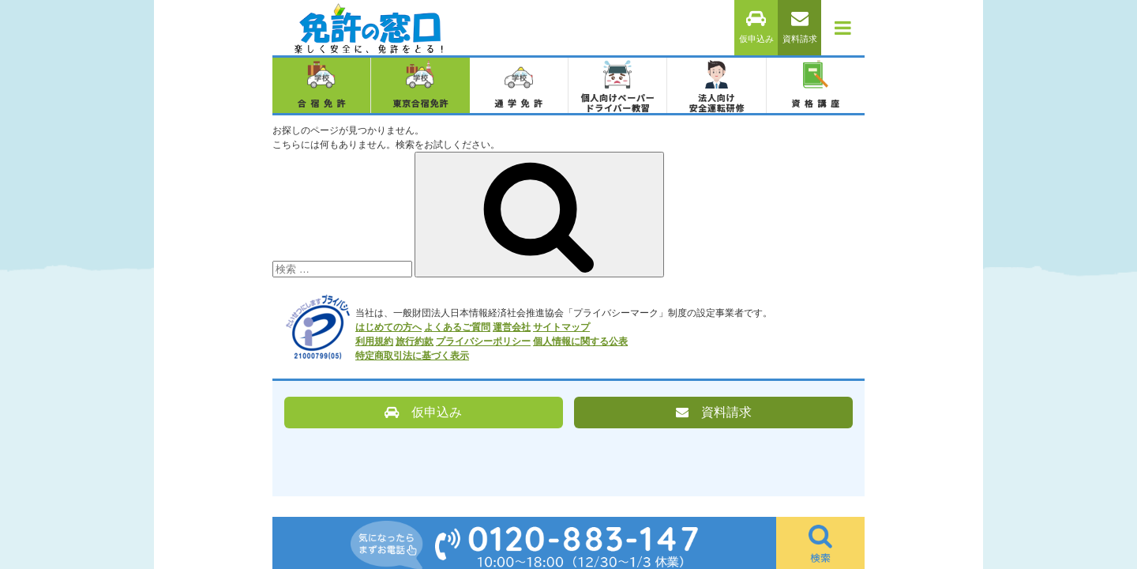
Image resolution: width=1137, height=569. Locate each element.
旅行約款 (414, 341)
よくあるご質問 (457, 327)
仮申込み (756, 27)
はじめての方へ (388, 327)
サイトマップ (561, 327)
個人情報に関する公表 (580, 341)
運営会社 (512, 327)
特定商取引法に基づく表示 (412, 355)
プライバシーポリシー (483, 341)
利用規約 (374, 341)
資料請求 (799, 27)
